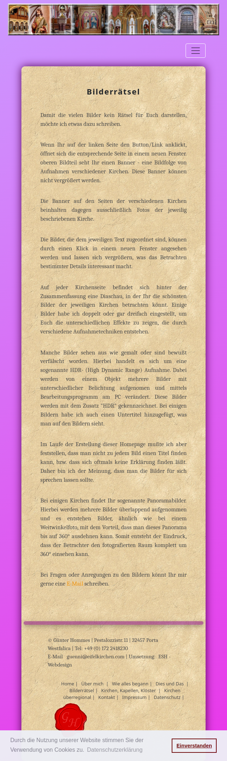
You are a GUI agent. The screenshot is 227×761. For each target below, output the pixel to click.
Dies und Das (170, 683)
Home (67, 683)
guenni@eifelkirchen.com (96, 656)
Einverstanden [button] (194, 746)
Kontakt (106, 697)
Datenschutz (167, 697)
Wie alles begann (130, 683)
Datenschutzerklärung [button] (115, 750)
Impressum (134, 697)
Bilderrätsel (82, 690)
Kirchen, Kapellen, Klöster (128, 690)
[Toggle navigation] (196, 51)
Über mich (92, 683)
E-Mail (76, 583)
